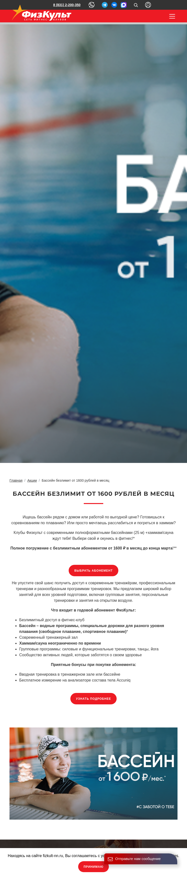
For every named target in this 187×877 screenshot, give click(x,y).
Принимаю (93, 866)
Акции (32, 480)
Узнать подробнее (93, 698)
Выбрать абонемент (93, 570)
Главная (15, 480)
